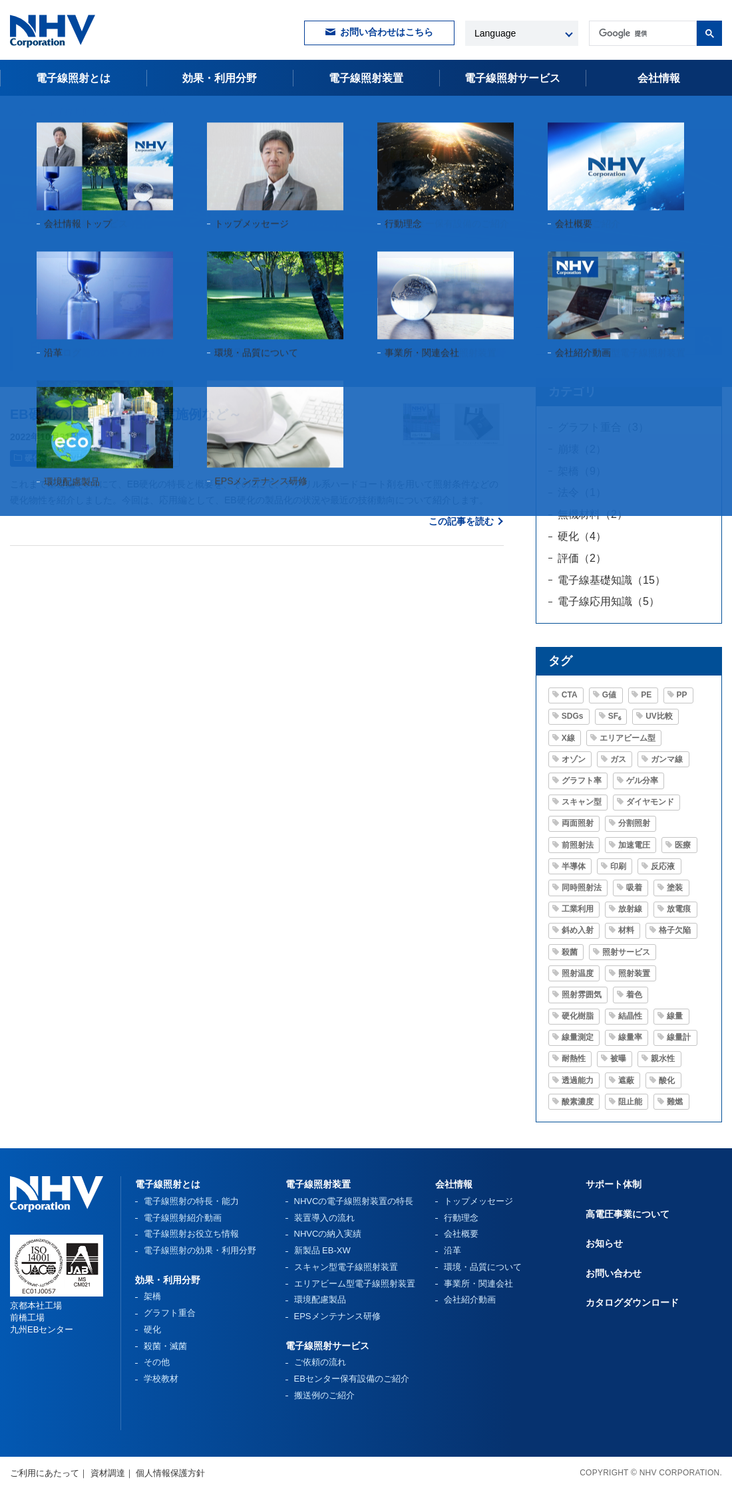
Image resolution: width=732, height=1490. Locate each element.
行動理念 (461, 1218)
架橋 (152, 1296)
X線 (568, 738)
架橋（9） (582, 471)
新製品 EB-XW (322, 1250)
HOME (23, 112)
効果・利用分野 (219, 78)
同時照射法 (582, 887)
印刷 (125, 458)
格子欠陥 (675, 930)
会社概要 (461, 1234)
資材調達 (108, 1473)
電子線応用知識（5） (608, 601)
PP (682, 694)
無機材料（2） (593, 514)
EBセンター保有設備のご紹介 (351, 1379)
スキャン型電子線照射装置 (346, 1267)
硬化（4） (582, 536)
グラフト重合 (170, 1313)
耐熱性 (574, 1058)
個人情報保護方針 (170, 1473)
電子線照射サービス (327, 1345)
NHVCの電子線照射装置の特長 (354, 1201)
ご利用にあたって (44, 1473)
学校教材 (161, 1379)
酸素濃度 (578, 1101)
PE (646, 694)
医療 (683, 845)
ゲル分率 (642, 780)
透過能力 (578, 1080)
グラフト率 (582, 780)
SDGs (573, 716)
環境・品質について (483, 1267)
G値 (609, 694)
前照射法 (578, 845)
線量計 (679, 1037)
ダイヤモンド (650, 802)
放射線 (630, 909)
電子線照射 (512, 78)
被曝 (618, 1058)
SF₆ (614, 716)
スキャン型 (582, 802)
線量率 (630, 1037)
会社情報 (659, 78)
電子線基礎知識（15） (611, 580)
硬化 (33, 458)
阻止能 (630, 1101)
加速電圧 (634, 845)
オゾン (574, 759)
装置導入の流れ (324, 1218)
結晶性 (630, 1016)
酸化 (667, 1080)
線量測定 (578, 1037)
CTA (570, 694)
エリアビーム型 (627, 738)
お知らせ (604, 1243)
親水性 (663, 1058)
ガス (618, 759)
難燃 (675, 1101)
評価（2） (582, 558)
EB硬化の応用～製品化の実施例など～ (126, 414)
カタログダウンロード (632, 1302)
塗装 (166, 458)
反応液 (663, 866)
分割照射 (634, 823)
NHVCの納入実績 (328, 1234)
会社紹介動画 (470, 1299)
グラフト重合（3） (603, 427)
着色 (634, 994)
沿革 (452, 1250)
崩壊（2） (582, 449)
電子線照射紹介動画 (183, 1218)
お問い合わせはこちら (386, 32)
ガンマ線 (667, 759)
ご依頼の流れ (320, 1362)
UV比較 (78, 458)
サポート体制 (613, 1184)
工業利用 (578, 909)
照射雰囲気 (582, 994)
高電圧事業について (627, 1214)
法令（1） (582, 492)
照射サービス (626, 952)
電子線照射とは (73, 78)
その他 (157, 1362)
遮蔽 (626, 1080)
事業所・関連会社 (478, 1284)
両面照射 (578, 823)
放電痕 (679, 909)
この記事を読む (461, 521)
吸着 (634, 887)
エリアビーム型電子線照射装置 (354, 1284)
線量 (675, 1016)
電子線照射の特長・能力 (191, 1201)
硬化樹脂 (578, 1016)
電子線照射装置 (366, 78)
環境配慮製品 (320, 1299)
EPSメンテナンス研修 (337, 1316)
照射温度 (578, 973)
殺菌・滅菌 (165, 1346)
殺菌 (570, 952)
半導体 (574, 866)
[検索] (641, 33)
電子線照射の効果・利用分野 (200, 1250)
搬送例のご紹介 (324, 1395)
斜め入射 (578, 930)
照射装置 (634, 973)
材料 (626, 930)
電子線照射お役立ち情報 (94, 112)
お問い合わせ (613, 1273)
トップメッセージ (478, 1201)
